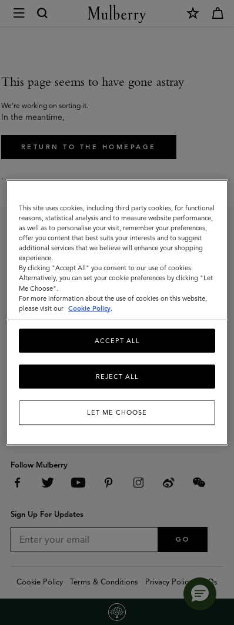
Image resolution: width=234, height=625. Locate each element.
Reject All (117, 376)
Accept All (117, 340)
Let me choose (117, 412)
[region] (117, 313)
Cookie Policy (89, 308)
